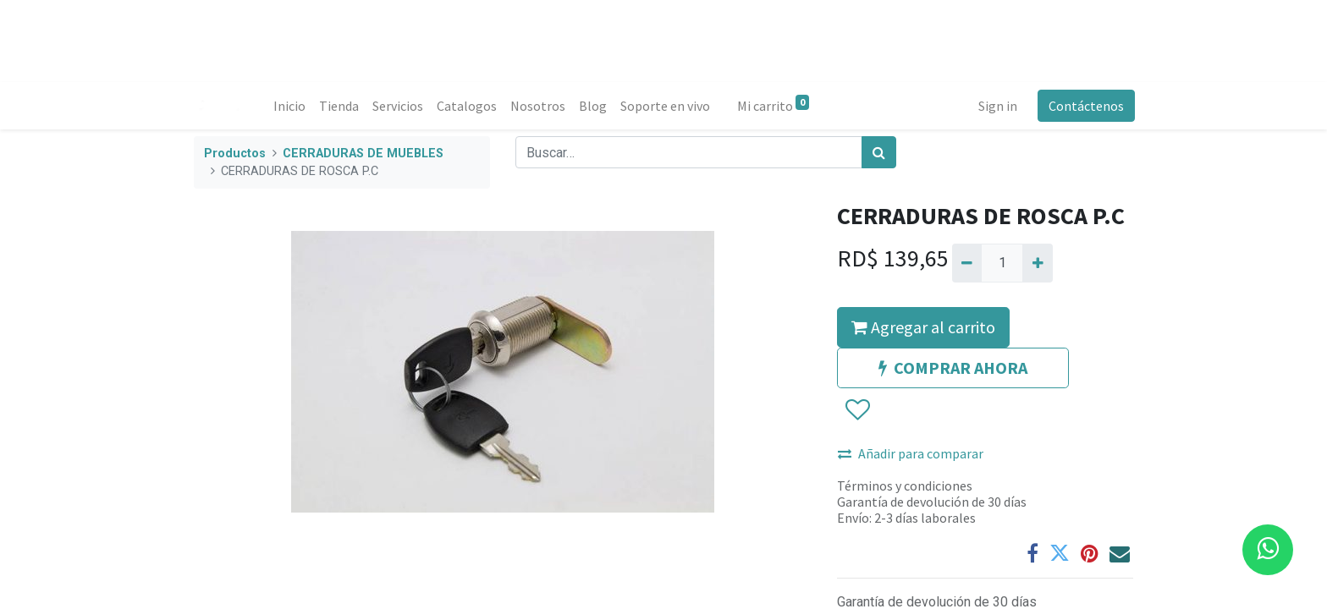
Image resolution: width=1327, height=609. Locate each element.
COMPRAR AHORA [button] (952, 367)
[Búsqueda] (879, 152)
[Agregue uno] (1037, 263)
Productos (235, 153)
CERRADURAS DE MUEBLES (363, 153)
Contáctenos (1084, 105)
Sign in (996, 105)
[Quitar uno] (967, 263)
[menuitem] (291, 106)
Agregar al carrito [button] (923, 326)
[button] (857, 410)
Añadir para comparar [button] (910, 453)
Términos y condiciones (904, 485)
